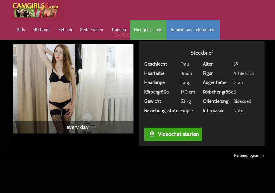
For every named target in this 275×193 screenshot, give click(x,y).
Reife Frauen (91, 29)
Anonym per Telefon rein (193, 29)
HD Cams (41, 29)
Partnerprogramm (249, 155)
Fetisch (65, 29)
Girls (21, 29)
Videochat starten (172, 134)
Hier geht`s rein (148, 29)
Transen (118, 29)
